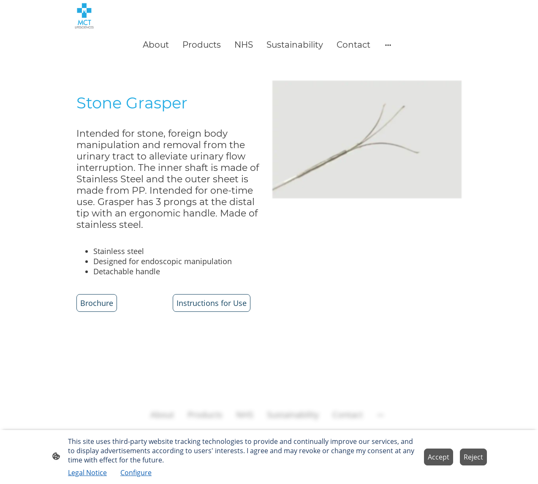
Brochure (96, 303)
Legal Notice (87, 472)
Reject (473, 457)
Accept (438, 457)
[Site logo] (84, 16)
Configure (136, 472)
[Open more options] (388, 44)
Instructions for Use (212, 303)
